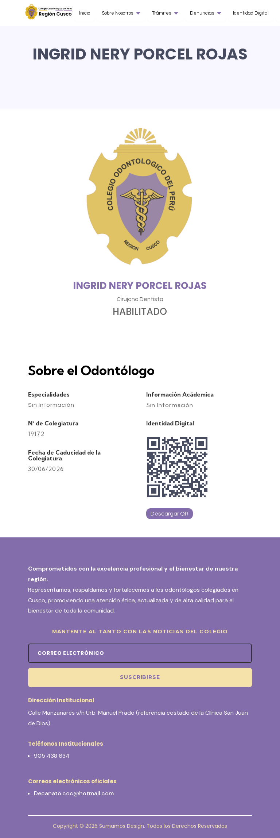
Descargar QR (169, 514)
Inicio (84, 13)
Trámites (161, 13)
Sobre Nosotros (117, 13)
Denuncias (202, 13)
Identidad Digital (251, 13)
